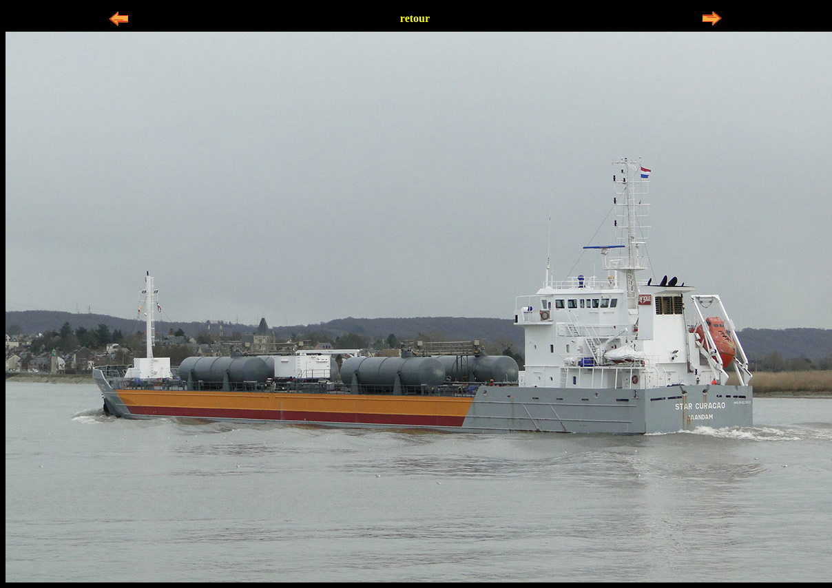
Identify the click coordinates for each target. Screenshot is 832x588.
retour (415, 18)
